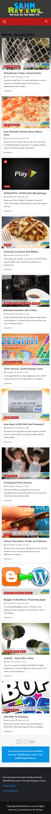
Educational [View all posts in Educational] (9, 593)
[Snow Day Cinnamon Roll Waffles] (25, 232)
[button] (4, 21)
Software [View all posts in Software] (28, 593)
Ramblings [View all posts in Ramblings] (19, 593)
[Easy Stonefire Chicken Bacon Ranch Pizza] (25, 112)
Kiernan (8, 662)
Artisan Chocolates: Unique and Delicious (25, 541)
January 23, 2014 (23, 545)
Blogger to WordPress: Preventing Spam (25, 600)
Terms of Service (10, 790)
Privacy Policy (9, 785)
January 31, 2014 (23, 77)
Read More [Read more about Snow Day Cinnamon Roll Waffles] (8, 269)
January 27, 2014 (23, 314)
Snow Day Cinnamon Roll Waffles (21, 252)
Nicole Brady (10, 77)
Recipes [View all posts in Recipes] (16, 125)
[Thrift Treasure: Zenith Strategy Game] (25, 349)
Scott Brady (10, 197)
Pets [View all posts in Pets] (6, 66)
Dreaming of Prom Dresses (18, 483)
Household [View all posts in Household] (19, 303)
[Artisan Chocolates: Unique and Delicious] (25, 522)
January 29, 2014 (22, 197)
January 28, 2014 (23, 255)
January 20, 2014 (23, 720)
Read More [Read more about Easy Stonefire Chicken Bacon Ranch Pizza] (8, 152)
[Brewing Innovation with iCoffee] (25, 291)
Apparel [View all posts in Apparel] (7, 476)
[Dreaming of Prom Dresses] (25, 463)
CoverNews (23, 809)
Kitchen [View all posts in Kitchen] (27, 303)
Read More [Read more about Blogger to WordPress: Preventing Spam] (8, 617)
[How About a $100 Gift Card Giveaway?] (25, 405)
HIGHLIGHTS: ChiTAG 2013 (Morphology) (25, 193)
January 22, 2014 (22, 603)
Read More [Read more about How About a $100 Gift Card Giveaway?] (8, 442)
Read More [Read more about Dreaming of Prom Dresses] (8, 500)
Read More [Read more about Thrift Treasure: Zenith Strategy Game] (8, 383)
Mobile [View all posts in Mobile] (16, 651)
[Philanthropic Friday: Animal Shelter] (25, 54)
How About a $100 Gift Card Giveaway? (24, 424)
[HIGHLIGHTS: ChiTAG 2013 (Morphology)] (25, 174)
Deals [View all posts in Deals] (7, 362)
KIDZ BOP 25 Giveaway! (16, 717)
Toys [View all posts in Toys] (20, 362)
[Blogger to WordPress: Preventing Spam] (25, 580)
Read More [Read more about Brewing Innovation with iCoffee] (8, 328)
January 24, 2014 (23, 486)
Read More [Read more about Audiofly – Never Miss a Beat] (8, 676)
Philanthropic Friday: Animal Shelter (22, 73)
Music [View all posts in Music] (23, 651)
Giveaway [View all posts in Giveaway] (14, 417)
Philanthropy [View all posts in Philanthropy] (14, 66)
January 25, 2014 (23, 428)
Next (32, 742)
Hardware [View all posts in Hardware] (8, 651)
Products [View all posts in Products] (8, 125)
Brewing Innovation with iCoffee (20, 310)
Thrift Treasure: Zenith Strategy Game (23, 369)
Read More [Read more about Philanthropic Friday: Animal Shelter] (8, 91)
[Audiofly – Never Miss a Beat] (25, 639)
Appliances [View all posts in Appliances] (9, 303)
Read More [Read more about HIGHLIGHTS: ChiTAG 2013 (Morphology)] (8, 211)
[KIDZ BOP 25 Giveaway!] (25, 697)
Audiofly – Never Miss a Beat (19, 658)
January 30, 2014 (23, 138)
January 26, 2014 (22, 372)
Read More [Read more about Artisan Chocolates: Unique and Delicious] (8, 559)
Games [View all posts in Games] (7, 186)
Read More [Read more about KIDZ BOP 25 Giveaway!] (8, 731)
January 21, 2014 (20, 662)
